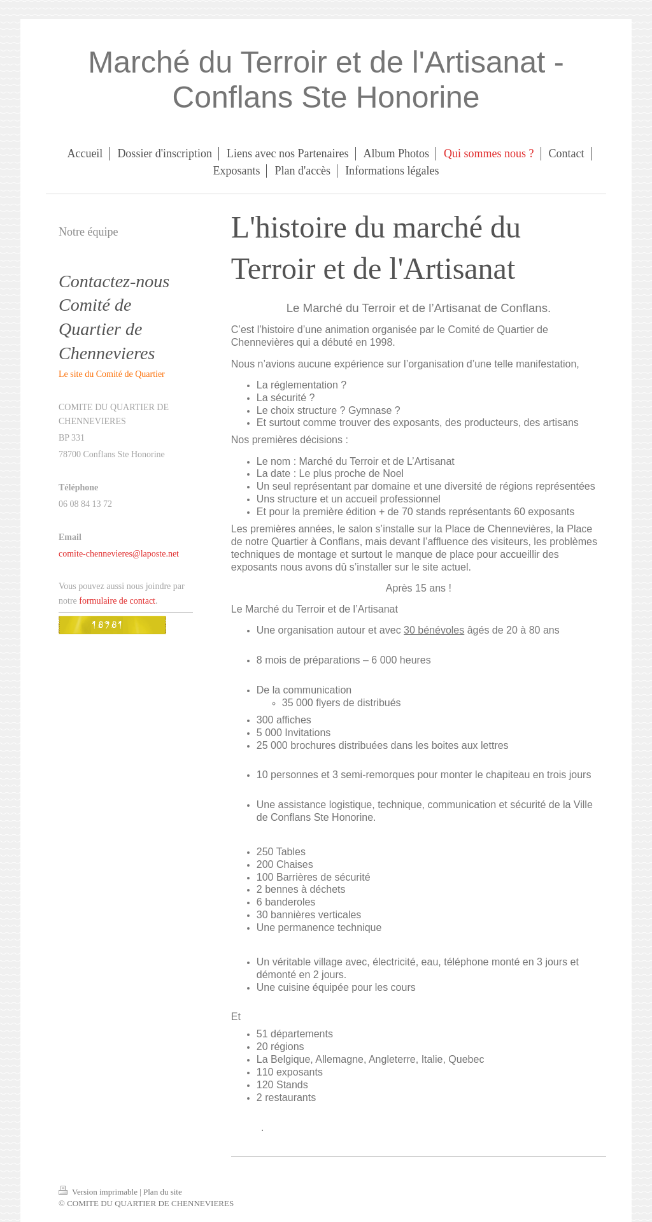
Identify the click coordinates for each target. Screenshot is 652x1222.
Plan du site (162, 1192)
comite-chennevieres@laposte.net (119, 553)
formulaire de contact (117, 601)
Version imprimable (99, 1192)
